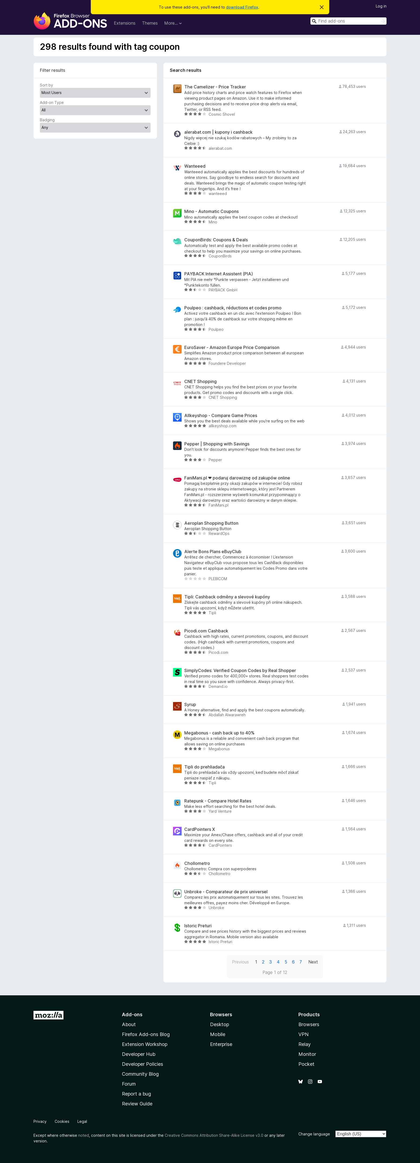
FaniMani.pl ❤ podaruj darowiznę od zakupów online (237, 478)
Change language (314, 1134)
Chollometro (197, 863)
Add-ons (132, 1014)
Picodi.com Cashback (206, 630)
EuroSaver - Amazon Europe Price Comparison (231, 347)
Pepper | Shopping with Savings (216, 444)
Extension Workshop (144, 1044)
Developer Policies (142, 1064)
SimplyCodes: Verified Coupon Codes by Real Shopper (240, 670)
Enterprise (221, 1044)
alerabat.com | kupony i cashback (218, 132)
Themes (150, 23)
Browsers (308, 1024)
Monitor (307, 1054)
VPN (303, 1034)
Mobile (217, 1034)
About (129, 1024)
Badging (47, 120)
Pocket (306, 1064)
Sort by (46, 85)
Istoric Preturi (198, 925)
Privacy (40, 1121)
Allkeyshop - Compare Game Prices (220, 415)
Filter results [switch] (52, 70)
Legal (82, 1121)
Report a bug (136, 1094)
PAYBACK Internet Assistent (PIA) (218, 273)
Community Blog (140, 1074)
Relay (304, 1044)
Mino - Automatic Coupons (211, 211)
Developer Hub (138, 1054)
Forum (129, 1084)
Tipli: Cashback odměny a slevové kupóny (227, 596)
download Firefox (242, 7)
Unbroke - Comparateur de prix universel (226, 891)
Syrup (190, 704)
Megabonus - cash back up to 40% (219, 733)
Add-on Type (52, 102)
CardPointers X (199, 829)
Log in (381, 6)
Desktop (219, 1024)
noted (83, 1135)
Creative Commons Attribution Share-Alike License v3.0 (214, 1135)
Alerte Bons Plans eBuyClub (212, 551)
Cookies (62, 1121)
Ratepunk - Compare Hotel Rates (217, 801)
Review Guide (137, 1103)
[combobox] (348, 21)
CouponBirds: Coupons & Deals (216, 239)
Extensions (125, 23)
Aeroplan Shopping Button (211, 523)
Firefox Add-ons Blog (146, 1034)
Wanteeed (194, 166)
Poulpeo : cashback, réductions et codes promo (233, 307)
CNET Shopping (200, 381)
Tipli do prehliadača (204, 767)
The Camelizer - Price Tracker (215, 86)
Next (313, 962)
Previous (240, 962)
